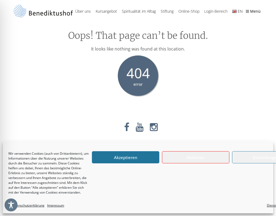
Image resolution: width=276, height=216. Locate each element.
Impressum (55, 205)
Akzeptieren (125, 157)
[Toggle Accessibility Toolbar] (11, 205)
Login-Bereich (215, 11)
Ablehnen (196, 157)
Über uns (83, 11)
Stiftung (167, 11)
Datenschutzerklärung (27, 205)
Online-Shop (188, 11)
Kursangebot (106, 11)
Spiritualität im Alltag (139, 11)
